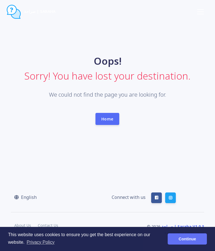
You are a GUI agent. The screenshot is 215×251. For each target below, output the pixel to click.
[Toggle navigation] (200, 11)
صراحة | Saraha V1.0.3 (183, 226)
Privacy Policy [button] (41, 242)
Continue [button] (187, 239)
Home (107, 119)
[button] (25, 197)
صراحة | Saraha (31, 12)
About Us (22, 225)
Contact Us (48, 225)
